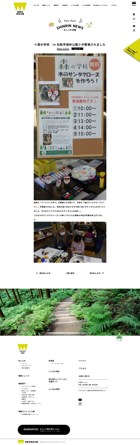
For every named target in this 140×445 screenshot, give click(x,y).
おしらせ (22, 360)
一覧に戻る (70, 273)
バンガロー (25, 388)
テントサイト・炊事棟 (28, 386)
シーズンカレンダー (58, 363)
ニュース (24, 363)
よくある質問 (54, 389)
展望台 (24, 399)
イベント (82, 360)
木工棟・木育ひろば (28, 401)
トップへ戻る (119, 336)
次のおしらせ (95, 273)
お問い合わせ (84, 376)
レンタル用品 (54, 371)
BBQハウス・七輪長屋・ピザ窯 (29, 391)
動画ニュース (24, 376)
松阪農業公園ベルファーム (30, 414)
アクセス (82, 368)
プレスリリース (26, 366)
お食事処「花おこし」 (28, 397)
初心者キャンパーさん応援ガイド (58, 380)
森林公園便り (26, 368)
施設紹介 (22, 383)
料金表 (51, 360)
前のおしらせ (45, 273)
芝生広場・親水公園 (28, 395)
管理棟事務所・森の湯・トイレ (31, 403)
